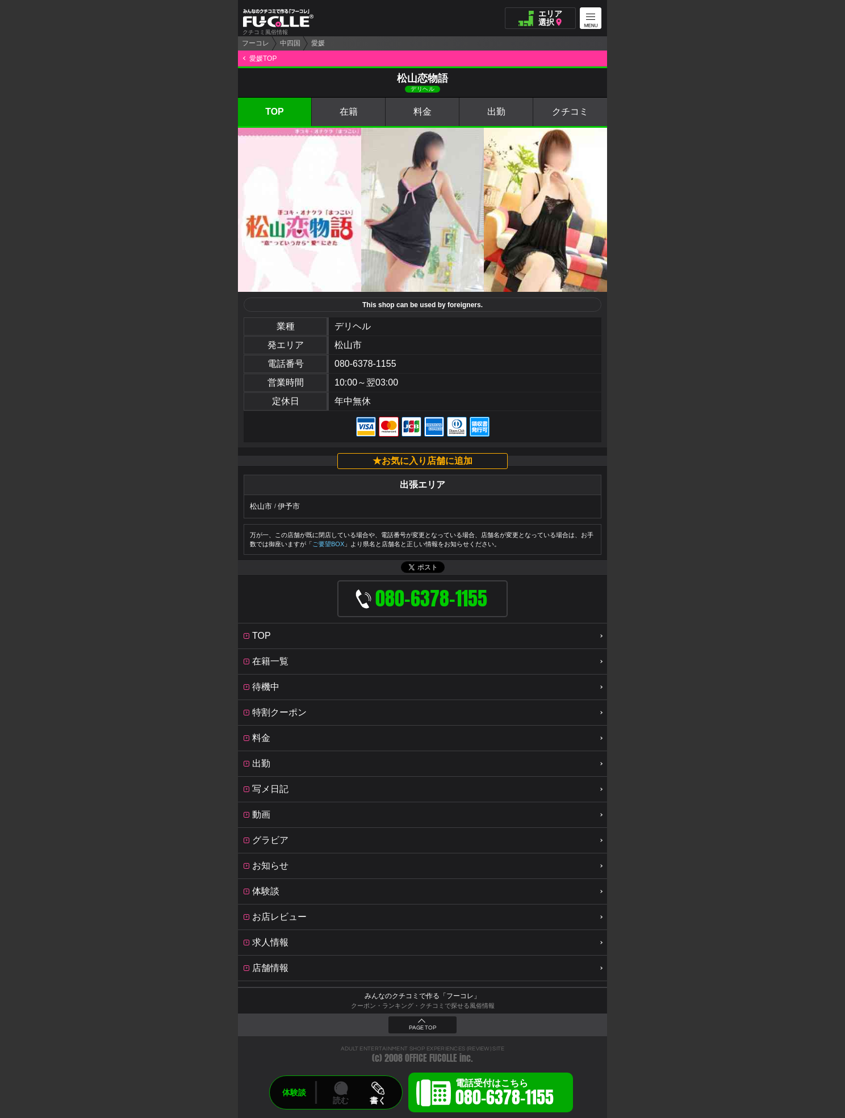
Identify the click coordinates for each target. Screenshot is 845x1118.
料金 (422, 111)
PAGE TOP (422, 1028)
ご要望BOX (328, 544)
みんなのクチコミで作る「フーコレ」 (422, 996)
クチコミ (570, 111)
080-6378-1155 (365, 364)
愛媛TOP (263, 58)
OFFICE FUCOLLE (431, 1058)
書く (378, 1100)
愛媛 (318, 43)
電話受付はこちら (504, 1094)
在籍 (349, 111)
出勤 (496, 111)
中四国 (290, 43)
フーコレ (255, 43)
